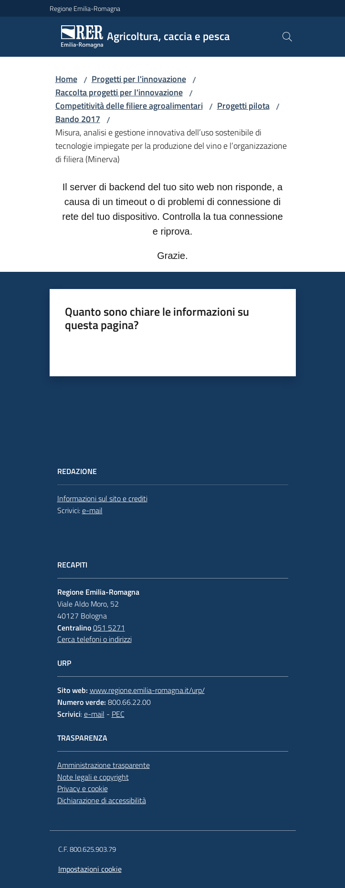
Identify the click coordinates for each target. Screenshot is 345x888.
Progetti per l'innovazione (139, 78)
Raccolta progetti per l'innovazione (119, 92)
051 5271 (109, 627)
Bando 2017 (77, 119)
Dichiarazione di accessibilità (101, 800)
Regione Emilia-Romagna (85, 8)
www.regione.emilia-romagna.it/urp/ (147, 690)
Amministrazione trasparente (103, 765)
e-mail (92, 510)
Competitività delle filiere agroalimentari (129, 105)
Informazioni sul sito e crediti (102, 498)
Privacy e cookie (82, 788)
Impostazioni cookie (90, 869)
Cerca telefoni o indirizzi (94, 639)
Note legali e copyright (93, 777)
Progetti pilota (243, 105)
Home (66, 78)
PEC (118, 714)
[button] (287, 36)
